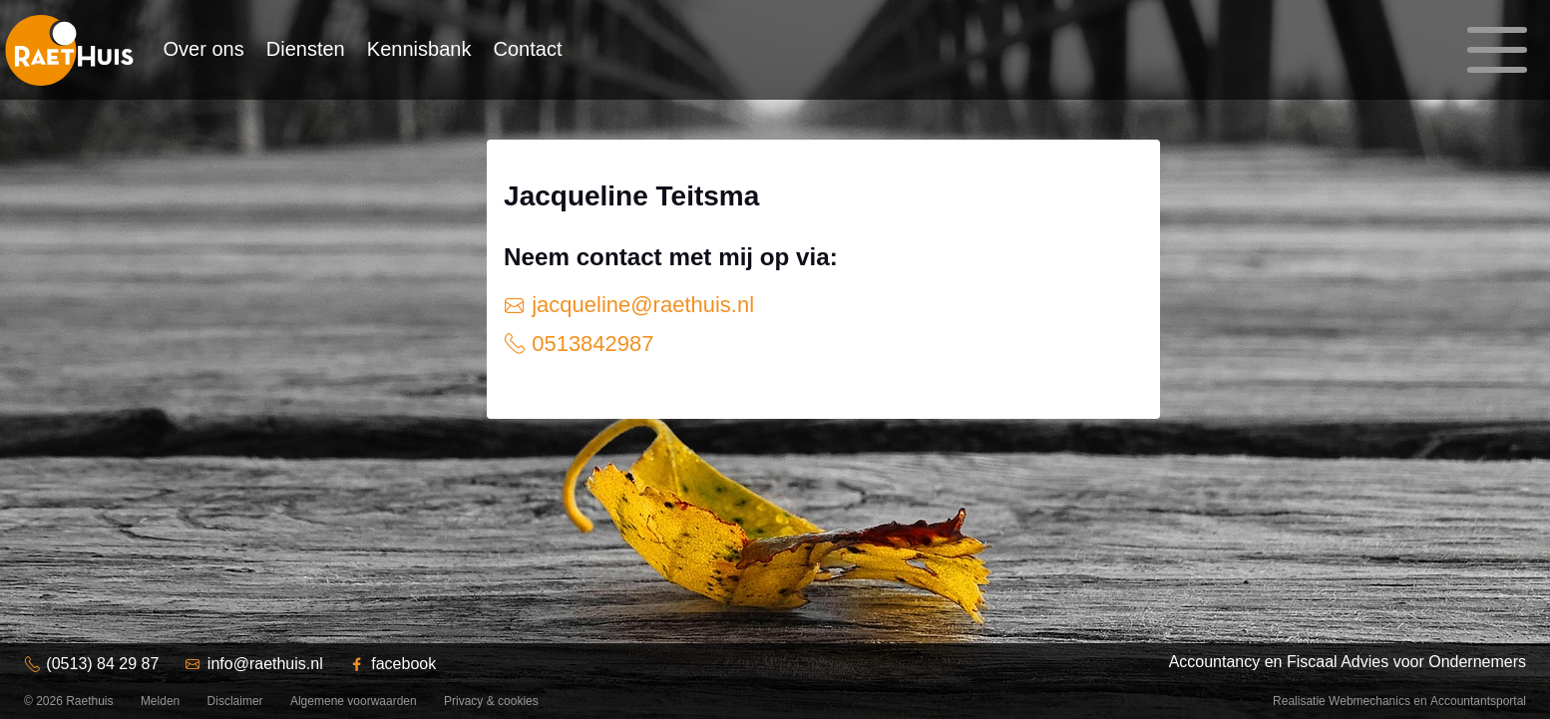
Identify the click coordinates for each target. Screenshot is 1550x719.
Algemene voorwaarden (353, 701)
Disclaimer (235, 701)
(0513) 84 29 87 (102, 663)
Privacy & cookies (491, 701)
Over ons (204, 49)
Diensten (305, 49)
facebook (403, 663)
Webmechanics (1369, 701)
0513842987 (589, 343)
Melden (160, 701)
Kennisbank (419, 49)
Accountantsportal (1478, 701)
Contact (528, 49)
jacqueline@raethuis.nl (640, 304)
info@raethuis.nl (265, 663)
